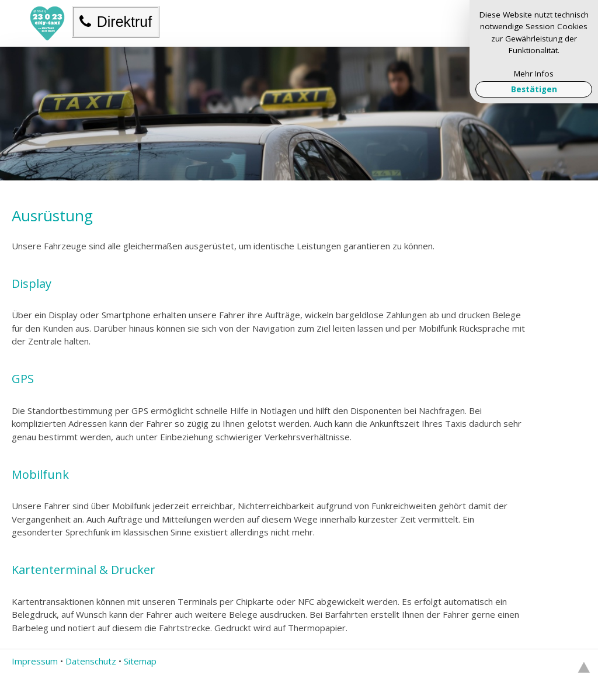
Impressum (35, 661)
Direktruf (115, 21)
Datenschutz (90, 661)
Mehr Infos (534, 73)
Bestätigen (534, 89)
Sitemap (140, 661)
